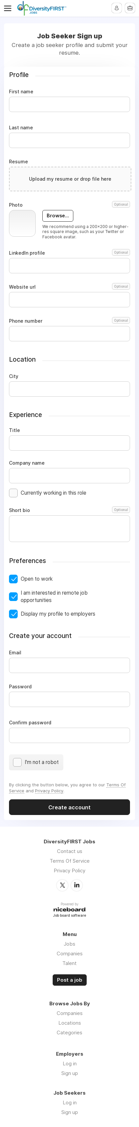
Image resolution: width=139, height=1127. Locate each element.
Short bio (69, 510)
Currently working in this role (53, 493)
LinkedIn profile (69, 253)
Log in (70, 1063)
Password (20, 686)
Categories (69, 1032)
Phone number (69, 321)
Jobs (69, 944)
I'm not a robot (42, 762)
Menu (9, 8)
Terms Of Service (70, 861)
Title (14, 430)
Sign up (69, 1073)
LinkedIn (76, 885)
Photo (69, 205)
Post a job (69, 980)
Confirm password (30, 722)
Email (15, 652)
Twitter (62, 885)
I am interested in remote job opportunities (54, 596)
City (13, 376)
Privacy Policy (49, 790)
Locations (69, 1023)
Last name (21, 127)
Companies (70, 953)
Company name (27, 463)
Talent (69, 963)
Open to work (37, 579)
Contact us (69, 851)
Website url (69, 287)
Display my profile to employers (58, 614)
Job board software (69, 916)
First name (21, 91)
